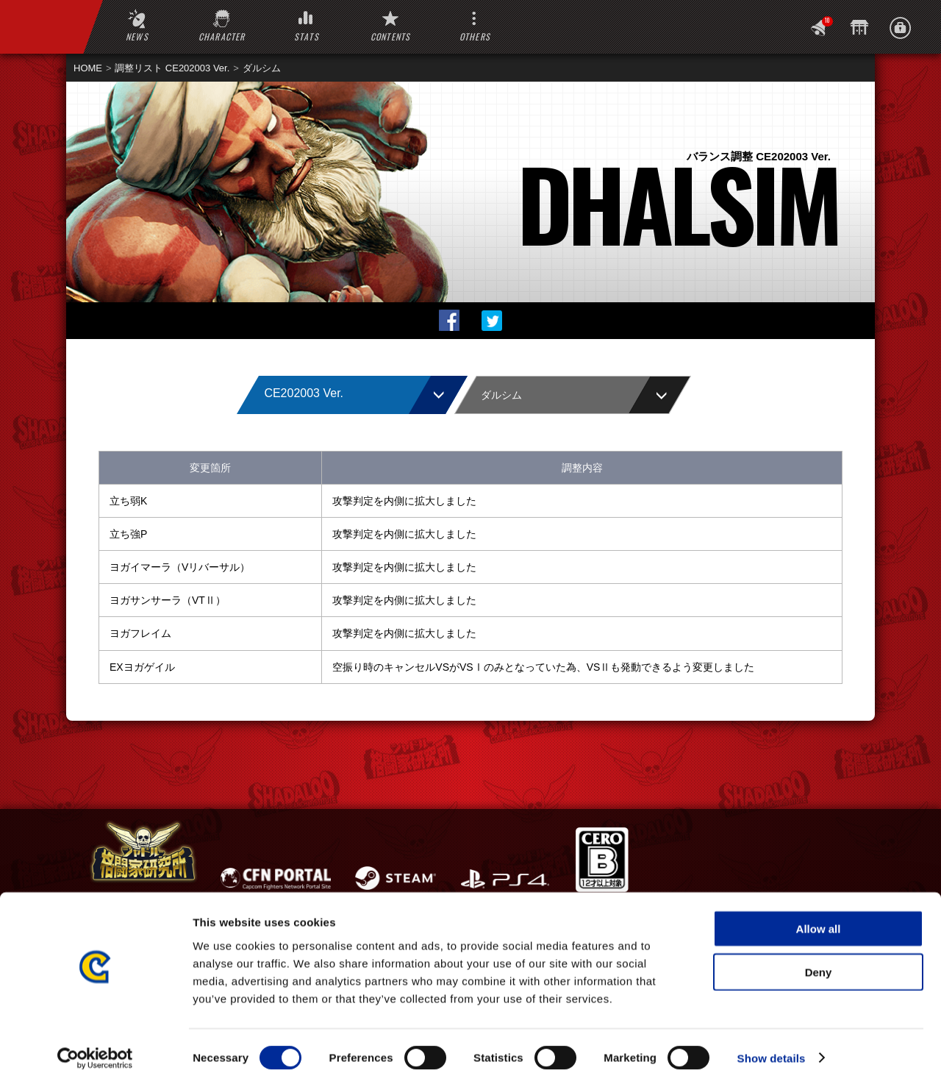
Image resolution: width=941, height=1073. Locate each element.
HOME (88, 68)
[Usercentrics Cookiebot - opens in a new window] (95, 1044)
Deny (818, 958)
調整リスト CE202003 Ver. (172, 68)
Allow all (818, 914)
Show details (771, 1044)
